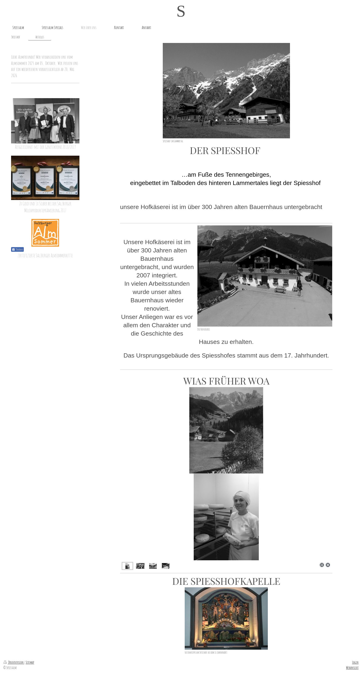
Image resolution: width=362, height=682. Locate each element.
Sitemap (30, 662)
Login (355, 662)
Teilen (17, 249)
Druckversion (13, 662)
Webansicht (352, 667)
